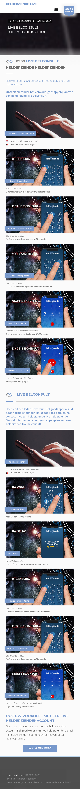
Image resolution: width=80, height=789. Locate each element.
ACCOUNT (69, 10)
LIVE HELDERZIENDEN (25, 21)
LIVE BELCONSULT (44, 21)
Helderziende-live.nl (16, 775)
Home (11, 21)
